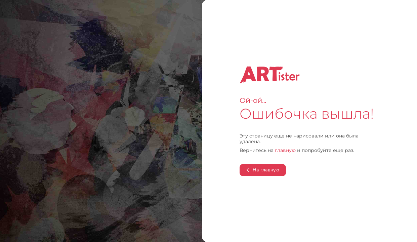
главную (285, 150)
